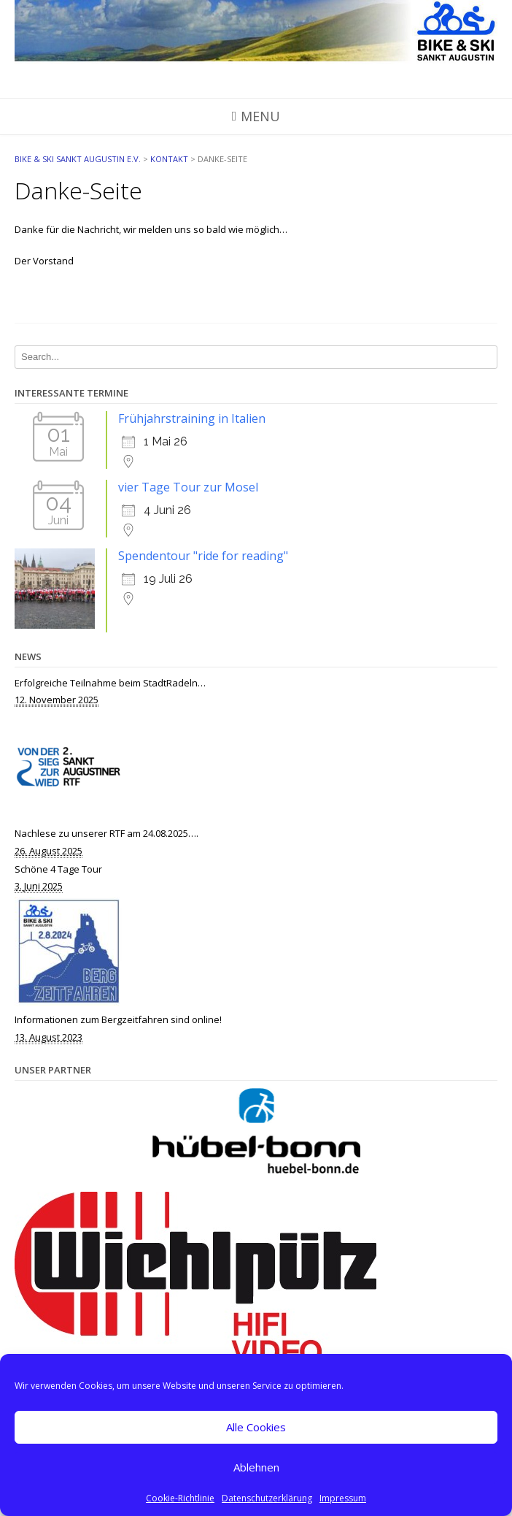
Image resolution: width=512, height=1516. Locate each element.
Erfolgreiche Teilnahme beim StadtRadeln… (110, 682)
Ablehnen (256, 1467)
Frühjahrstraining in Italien (191, 418)
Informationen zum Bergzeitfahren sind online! (118, 1019)
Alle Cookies (256, 1427)
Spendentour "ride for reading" (203, 556)
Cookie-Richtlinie (180, 1498)
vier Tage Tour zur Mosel (188, 487)
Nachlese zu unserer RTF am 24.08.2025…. (106, 833)
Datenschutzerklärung (267, 1498)
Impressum (342, 1498)
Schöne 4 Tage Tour (58, 869)
